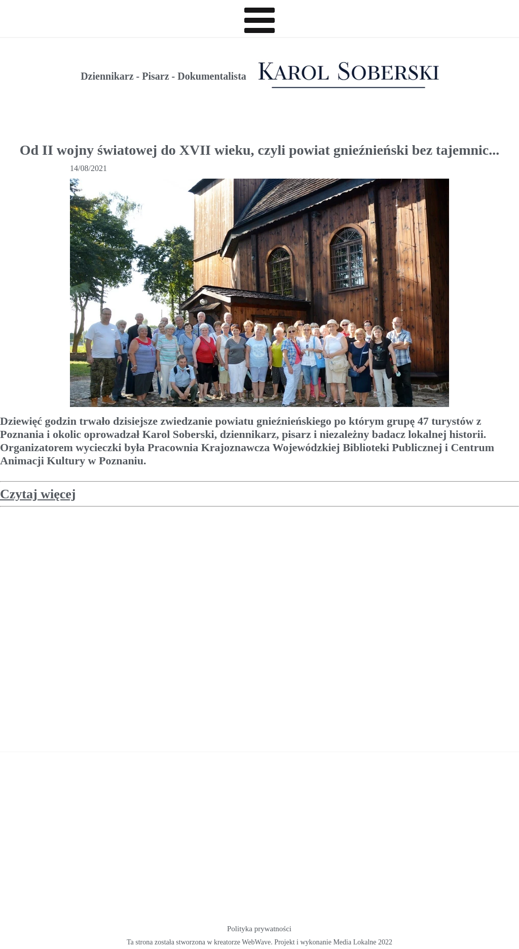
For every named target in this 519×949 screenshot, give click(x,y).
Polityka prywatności (259, 929)
